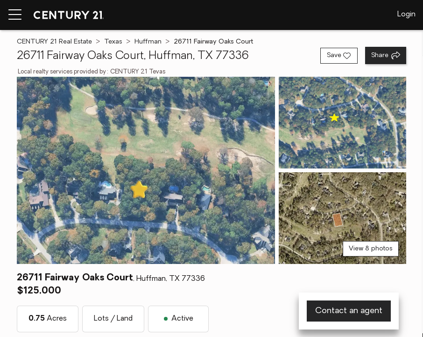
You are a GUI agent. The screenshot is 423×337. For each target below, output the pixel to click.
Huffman (148, 41)
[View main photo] (146, 170)
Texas (113, 41)
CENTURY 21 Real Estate (54, 41)
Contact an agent (348, 311)
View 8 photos (371, 248)
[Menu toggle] (14, 14)
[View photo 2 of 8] (342, 122)
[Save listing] (339, 56)
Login (406, 14)
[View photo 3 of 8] (342, 218)
